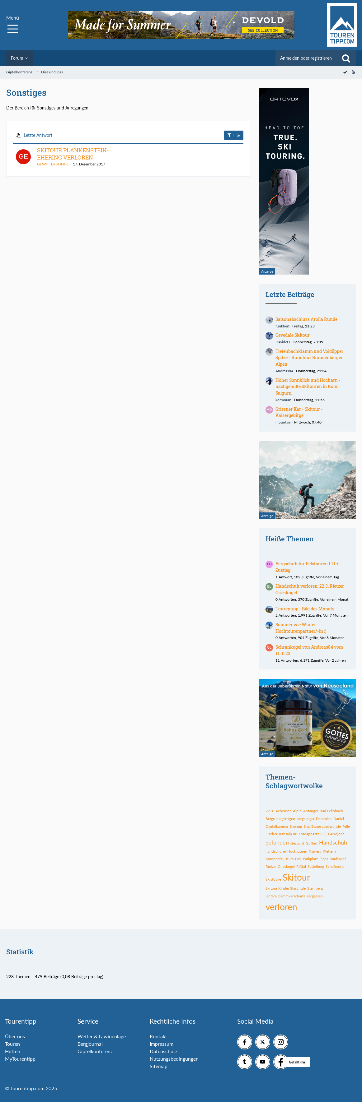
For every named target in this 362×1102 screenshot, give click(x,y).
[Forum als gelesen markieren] (345, 72)
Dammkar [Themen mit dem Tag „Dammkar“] (324, 818)
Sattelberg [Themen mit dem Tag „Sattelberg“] (316, 866)
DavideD (282, 342)
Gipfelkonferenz (95, 1051)
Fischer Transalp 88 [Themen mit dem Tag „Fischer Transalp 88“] (281, 833)
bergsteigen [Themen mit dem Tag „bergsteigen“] (285, 818)
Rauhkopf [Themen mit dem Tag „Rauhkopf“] (338, 858)
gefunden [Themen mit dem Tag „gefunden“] (277, 842)
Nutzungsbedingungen (174, 1059)
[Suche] (346, 58)
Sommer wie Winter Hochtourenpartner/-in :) (301, 628)
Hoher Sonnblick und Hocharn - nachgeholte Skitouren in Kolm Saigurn (308, 386)
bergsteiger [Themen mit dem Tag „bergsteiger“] (305, 818)
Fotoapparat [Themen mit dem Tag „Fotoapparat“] (309, 833)
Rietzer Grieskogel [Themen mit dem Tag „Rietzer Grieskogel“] (280, 866)
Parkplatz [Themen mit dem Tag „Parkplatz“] (310, 858)
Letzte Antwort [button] (38, 135)
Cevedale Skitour (292, 335)
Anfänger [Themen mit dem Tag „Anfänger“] (310, 810)
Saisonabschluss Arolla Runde (306, 319)
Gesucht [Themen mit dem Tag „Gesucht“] (297, 843)
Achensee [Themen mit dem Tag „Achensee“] (283, 810)
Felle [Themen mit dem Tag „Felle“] (346, 826)
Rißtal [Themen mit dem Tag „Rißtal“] (301, 866)
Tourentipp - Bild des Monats (304, 609)
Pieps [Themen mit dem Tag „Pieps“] (323, 858)
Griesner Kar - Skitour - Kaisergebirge (299, 412)
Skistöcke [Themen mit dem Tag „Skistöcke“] (273, 879)
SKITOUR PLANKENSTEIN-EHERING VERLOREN (73, 153)
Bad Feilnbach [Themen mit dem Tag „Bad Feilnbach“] (331, 810)
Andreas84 (284, 370)
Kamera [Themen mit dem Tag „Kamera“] (315, 851)
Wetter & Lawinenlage (102, 1036)
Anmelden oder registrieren (306, 58)
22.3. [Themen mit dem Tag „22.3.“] (270, 810)
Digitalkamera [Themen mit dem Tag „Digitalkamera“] (277, 826)
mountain (283, 422)
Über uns (15, 1036)
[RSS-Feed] (353, 72)
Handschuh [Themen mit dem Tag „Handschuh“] (333, 842)
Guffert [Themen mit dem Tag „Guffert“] (311, 843)
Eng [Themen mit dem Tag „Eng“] (306, 826)
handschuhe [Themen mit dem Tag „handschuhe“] (276, 851)
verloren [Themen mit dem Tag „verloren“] (281, 906)
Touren (12, 1044)
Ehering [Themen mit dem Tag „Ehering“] (295, 826)
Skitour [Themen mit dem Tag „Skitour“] (296, 877)
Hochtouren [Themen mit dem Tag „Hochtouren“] (297, 851)
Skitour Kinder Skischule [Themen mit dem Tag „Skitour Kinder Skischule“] (286, 888)
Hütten (12, 1051)
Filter (234, 134)
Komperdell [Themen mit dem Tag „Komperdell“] (275, 858)
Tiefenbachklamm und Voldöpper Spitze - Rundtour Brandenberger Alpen (309, 357)
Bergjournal (90, 1044)
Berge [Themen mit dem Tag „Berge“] (270, 818)
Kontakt (158, 1036)
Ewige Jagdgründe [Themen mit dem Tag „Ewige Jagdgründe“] (326, 826)
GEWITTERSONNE (53, 164)
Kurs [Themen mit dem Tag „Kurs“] (290, 858)
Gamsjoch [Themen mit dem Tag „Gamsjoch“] (336, 833)
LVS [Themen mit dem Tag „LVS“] (298, 858)
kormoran (283, 399)
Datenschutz (163, 1051)
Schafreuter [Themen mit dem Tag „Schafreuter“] (335, 866)
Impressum (161, 1044)
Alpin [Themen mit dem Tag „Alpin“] (297, 810)
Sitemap (158, 1066)
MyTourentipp (20, 1059)
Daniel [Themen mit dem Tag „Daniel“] (338, 818)
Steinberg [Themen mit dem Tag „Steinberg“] (315, 888)
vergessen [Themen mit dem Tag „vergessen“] (315, 896)
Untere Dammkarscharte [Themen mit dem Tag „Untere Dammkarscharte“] (285, 896)
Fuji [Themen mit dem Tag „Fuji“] (323, 833)
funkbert (282, 326)
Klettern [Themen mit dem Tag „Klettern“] (329, 851)
